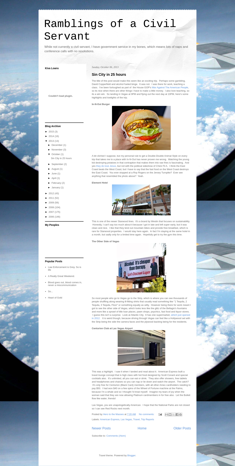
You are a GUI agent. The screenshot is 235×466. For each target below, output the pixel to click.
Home (142, 428)
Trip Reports (147, 419)
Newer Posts (101, 428)
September (58, 164)
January (56, 187)
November (57, 149)
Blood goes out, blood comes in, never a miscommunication (65, 284)
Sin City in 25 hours (109, 74)
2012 (52, 193)
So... (50, 291)
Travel (136, 419)
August (56, 169)
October (56, 154)
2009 (52, 202)
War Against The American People (170, 87)
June (54, 173)
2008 (52, 207)
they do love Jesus (106, 166)
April (54, 178)
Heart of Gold (55, 297)
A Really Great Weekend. (61, 276)
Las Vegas (126, 419)
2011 (52, 198)
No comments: (147, 414)
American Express (109, 419)
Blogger (131, 455)
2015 (52, 131)
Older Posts (182, 428)
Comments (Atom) (116, 435)
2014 (52, 136)
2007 (52, 212)
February (57, 183)
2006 (52, 216)
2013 (52, 141)
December (57, 145)
